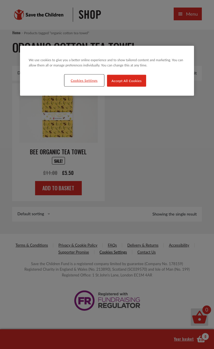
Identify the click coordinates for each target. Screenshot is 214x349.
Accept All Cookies (127, 80)
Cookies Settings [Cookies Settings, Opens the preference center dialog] (84, 80)
